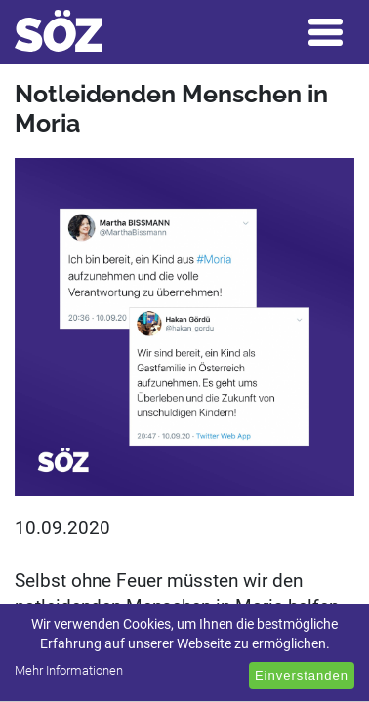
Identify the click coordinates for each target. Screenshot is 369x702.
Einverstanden (301, 675)
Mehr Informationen (69, 670)
